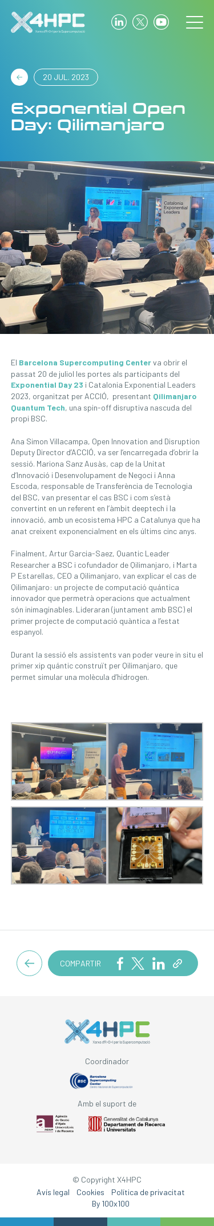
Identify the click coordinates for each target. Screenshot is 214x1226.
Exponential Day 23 (47, 384)
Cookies (90, 1192)
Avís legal (53, 1192)
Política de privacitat (148, 1192)
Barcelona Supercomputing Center (85, 362)
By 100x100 (111, 1203)
